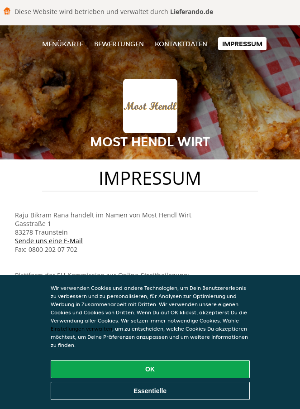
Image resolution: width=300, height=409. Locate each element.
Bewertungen (119, 43)
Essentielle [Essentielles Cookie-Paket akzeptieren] (150, 391)
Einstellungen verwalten (81, 328)
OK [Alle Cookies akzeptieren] (150, 369)
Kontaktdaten (181, 43)
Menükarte (62, 43)
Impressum (242, 43)
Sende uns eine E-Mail (49, 240)
